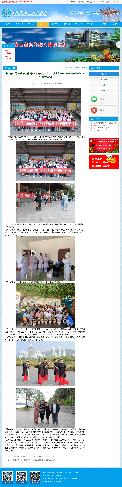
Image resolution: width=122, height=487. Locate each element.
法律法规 (102, 24)
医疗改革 (90, 24)
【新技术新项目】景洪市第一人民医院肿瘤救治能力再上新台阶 (34, 460)
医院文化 (31, 24)
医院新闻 (76, 68)
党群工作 (55, 24)
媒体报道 (104, 85)
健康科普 (114, 24)
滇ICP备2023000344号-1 (71, 478)
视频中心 (104, 91)
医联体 (101, 99)
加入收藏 (116, 2)
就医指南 (66, 24)
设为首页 (107, 2)
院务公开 (19, 24)
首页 (8, 24)
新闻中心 (43, 24)
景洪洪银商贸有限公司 (57, 481)
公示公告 (104, 79)
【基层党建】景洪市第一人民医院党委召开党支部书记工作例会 (34, 456)
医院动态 (104, 74)
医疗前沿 (78, 24)
